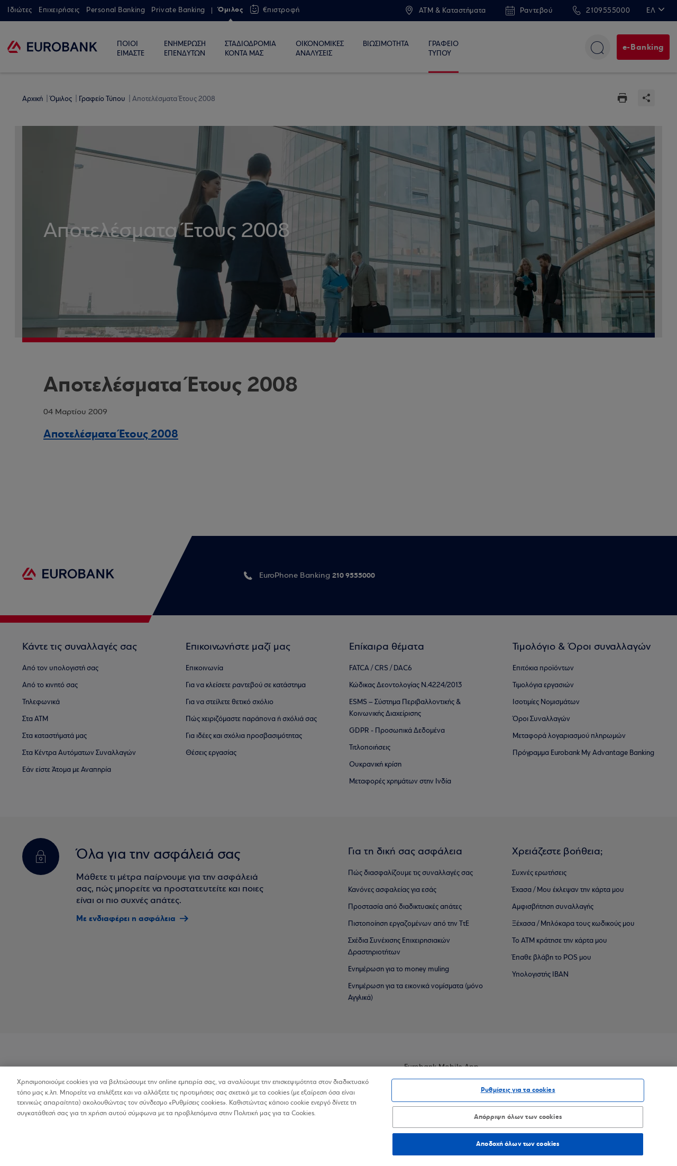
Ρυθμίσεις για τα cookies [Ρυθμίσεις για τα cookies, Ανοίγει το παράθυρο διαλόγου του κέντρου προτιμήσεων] (518, 1090)
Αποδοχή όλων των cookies (518, 1144)
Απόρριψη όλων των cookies (518, 1117)
